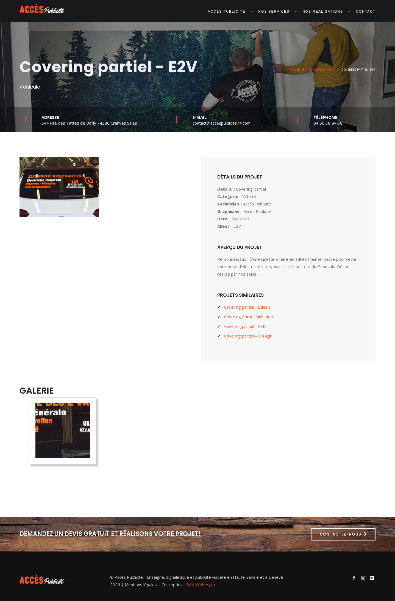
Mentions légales (141, 584)
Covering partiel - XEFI (245, 326)
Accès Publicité (227, 11)
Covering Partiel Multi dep (248, 316)
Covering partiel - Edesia (247, 307)
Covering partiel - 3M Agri (248, 336)
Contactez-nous (340, 534)
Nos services (274, 11)
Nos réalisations (322, 11)
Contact (365, 11)
